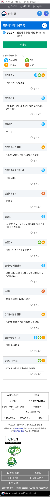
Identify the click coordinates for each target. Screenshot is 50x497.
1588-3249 (19, 428)
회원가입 (25, 6)
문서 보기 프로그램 (33, 412)
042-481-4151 (19, 431)
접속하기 (12, 6)
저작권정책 (37, 406)
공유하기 (44, 25)
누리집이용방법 (13, 395)
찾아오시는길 (25, 417)
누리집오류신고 (9, 417)
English (37, 6)
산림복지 (24, 44)
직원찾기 (40, 417)
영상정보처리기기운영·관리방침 (13, 408)
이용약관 (13, 400)
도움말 (36, 395)
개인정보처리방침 (37, 401)
